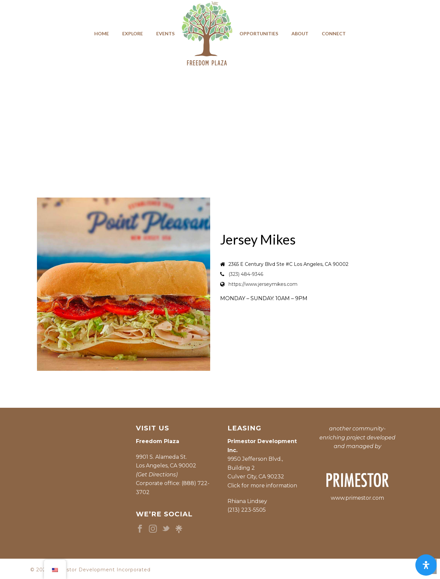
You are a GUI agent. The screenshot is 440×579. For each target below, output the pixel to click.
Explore (132, 33)
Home (101, 33)
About (299, 33)
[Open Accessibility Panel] (426, 565)
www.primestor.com (357, 498)
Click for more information (262, 485)
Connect (334, 33)
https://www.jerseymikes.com (262, 284)
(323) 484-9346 (245, 274)
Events (165, 33)
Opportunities (258, 33)
